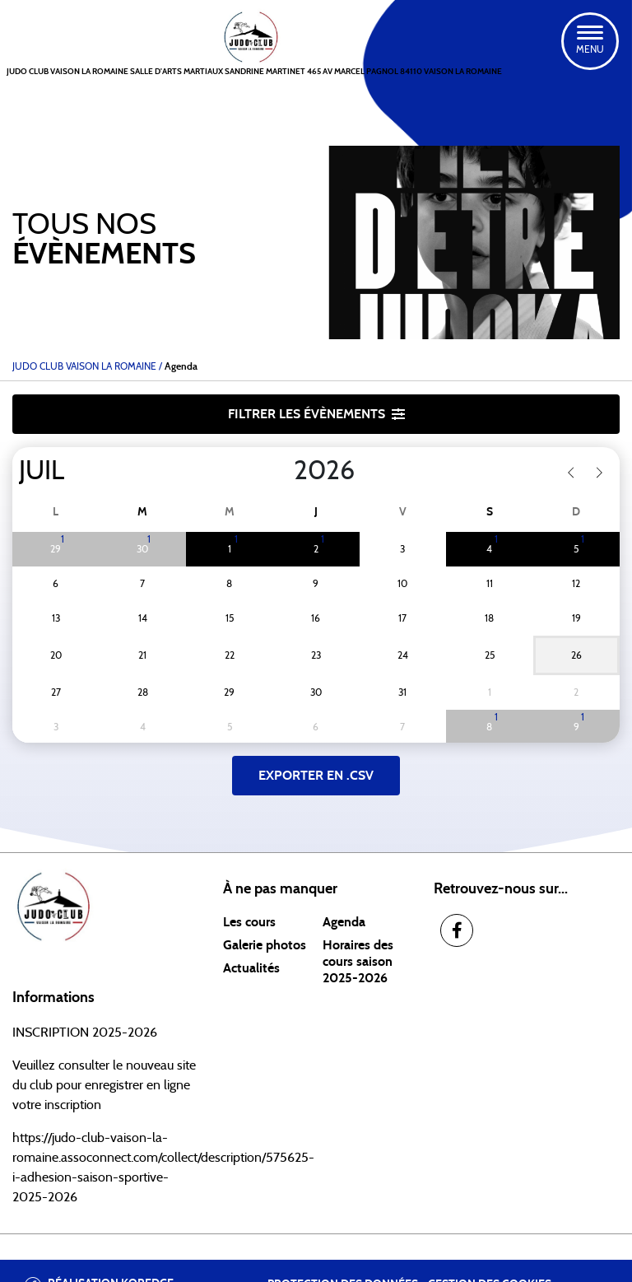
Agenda (344, 922)
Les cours (249, 922)
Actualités (251, 968)
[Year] (280, 471)
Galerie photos (264, 945)
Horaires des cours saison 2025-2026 (358, 962)
